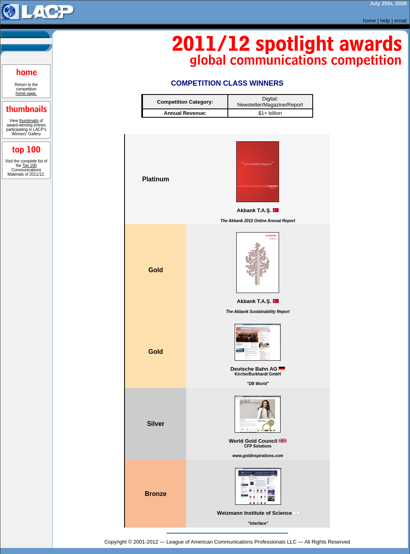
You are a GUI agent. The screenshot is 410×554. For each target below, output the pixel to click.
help (385, 21)
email (400, 21)
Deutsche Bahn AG (258, 376)
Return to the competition (26, 89)
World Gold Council (258, 448)
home (369, 21)
